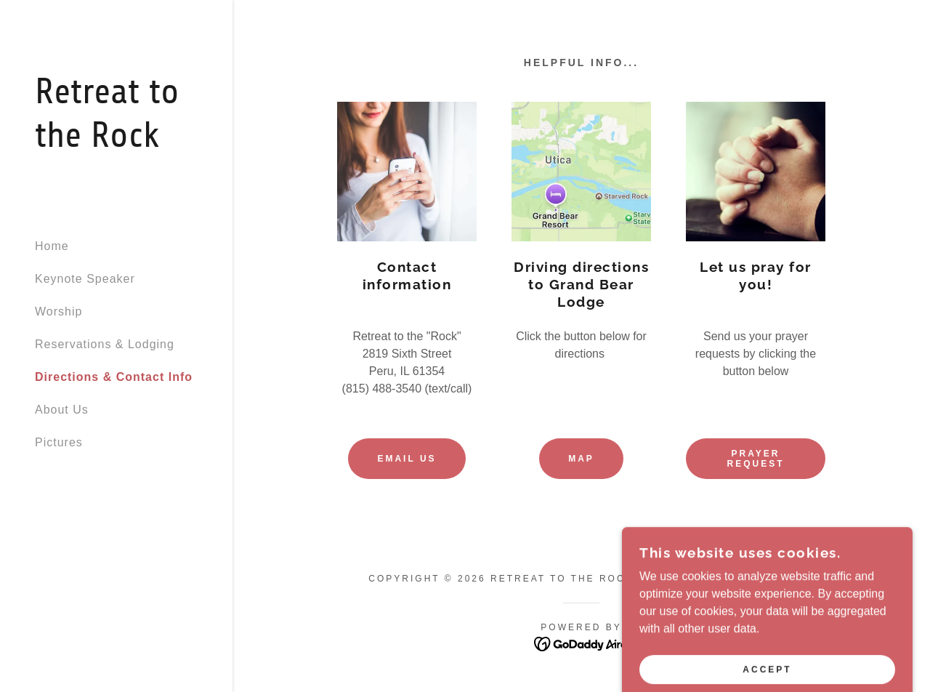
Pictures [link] (59, 442)
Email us (406, 459)
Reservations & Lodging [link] (104, 344)
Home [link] (52, 246)
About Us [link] (62, 409)
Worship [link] (58, 311)
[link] (116, 143)
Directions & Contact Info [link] (114, 377)
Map (581, 459)
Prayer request (755, 458)
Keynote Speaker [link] (85, 279)
